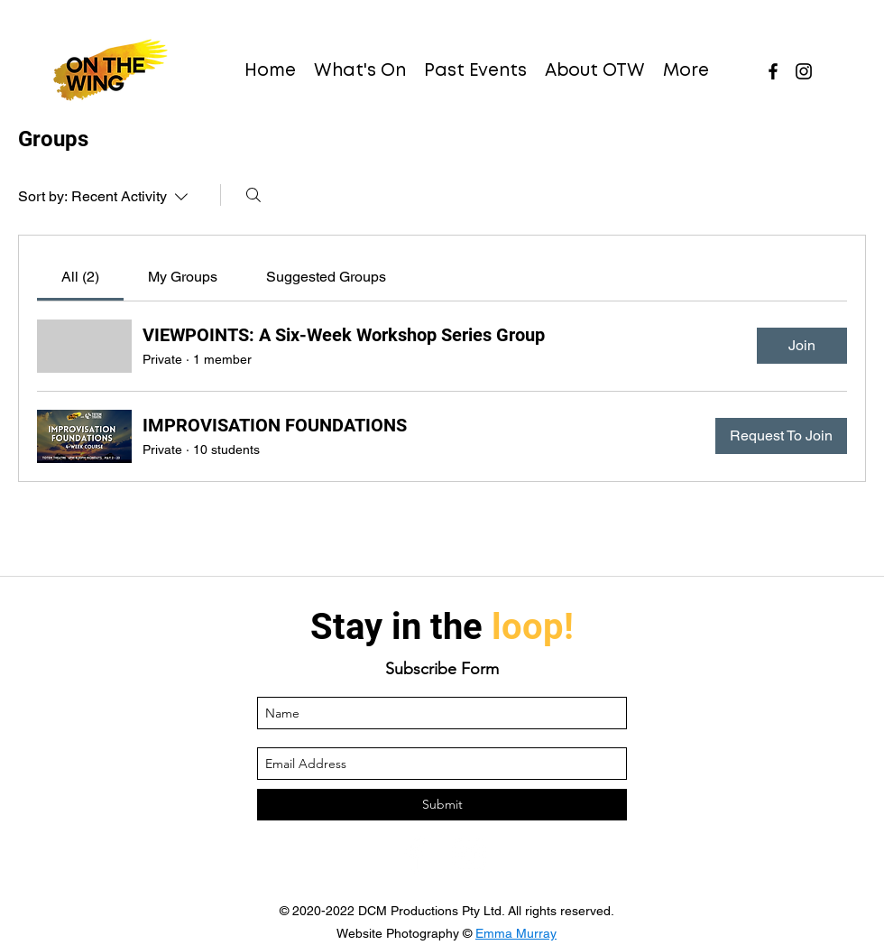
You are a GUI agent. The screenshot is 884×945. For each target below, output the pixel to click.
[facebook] (773, 71)
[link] (80, 276)
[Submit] (442, 804)
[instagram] (804, 71)
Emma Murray (516, 933)
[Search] (253, 195)
